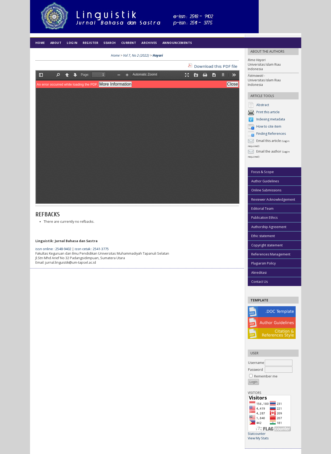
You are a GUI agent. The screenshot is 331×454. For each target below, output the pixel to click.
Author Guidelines (265, 181)
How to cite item (268, 126)
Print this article (268, 112)
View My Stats (258, 438)
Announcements (177, 43)
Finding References (271, 133)
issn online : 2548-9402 (53, 249)
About (56, 43)
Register (90, 43)
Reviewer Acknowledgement (273, 199)
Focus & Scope (262, 172)
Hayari (158, 55)
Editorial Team (262, 208)
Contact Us (259, 281)
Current (128, 43)
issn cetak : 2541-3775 (92, 249)
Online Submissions (266, 190)
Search (109, 43)
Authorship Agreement (268, 227)
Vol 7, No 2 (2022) (136, 55)
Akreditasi (259, 272)
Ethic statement (263, 236)
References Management (270, 254)
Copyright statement (267, 245)
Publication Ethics (264, 217)
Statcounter (257, 433)
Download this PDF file (215, 66)
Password (255, 369)
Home (40, 43)
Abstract (262, 105)
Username (256, 362)
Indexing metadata (270, 119)
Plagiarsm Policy (263, 263)
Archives (149, 43)
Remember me (266, 376)
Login (72, 43)
